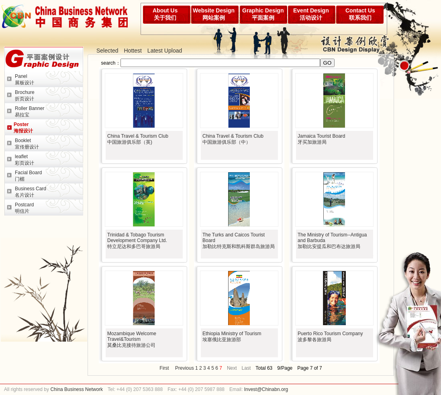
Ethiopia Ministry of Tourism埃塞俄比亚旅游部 (231, 336)
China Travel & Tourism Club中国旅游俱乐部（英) (137, 139)
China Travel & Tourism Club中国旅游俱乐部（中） (232, 139)
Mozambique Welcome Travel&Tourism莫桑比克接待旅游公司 (131, 339)
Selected (107, 50)
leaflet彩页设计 (24, 160)
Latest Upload (164, 50)
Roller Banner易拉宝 (29, 112)
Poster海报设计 (23, 128)
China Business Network (76, 389)
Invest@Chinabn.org (266, 389)
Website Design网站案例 (214, 14)
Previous (184, 368)
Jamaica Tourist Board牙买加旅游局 (321, 139)
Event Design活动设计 (311, 14)
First (164, 368)
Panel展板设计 (24, 79)
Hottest (132, 50)
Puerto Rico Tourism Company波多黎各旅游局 (330, 336)
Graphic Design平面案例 (263, 14)
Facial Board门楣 (28, 176)
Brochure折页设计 (25, 96)
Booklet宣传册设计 (27, 144)
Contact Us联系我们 (360, 14)
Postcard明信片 (24, 208)
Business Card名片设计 (30, 192)
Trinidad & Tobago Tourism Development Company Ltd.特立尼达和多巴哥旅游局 (137, 240)
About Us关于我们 (165, 14)
